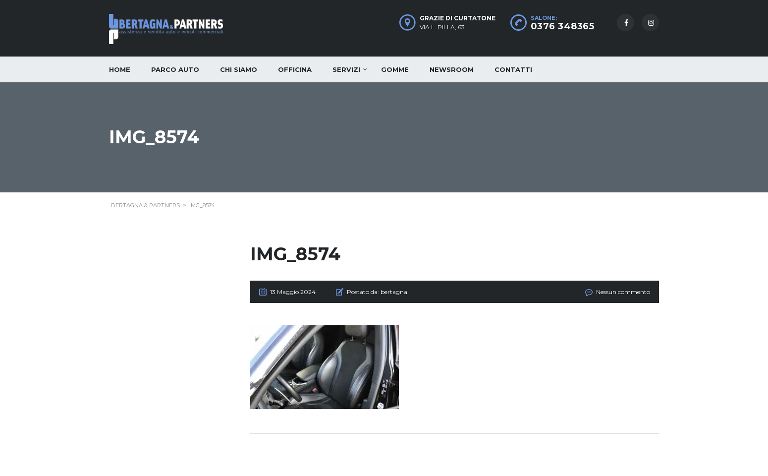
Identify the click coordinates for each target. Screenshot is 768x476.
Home (119, 69)
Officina (295, 69)
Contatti (513, 69)
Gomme (395, 69)
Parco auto (175, 69)
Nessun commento (623, 292)
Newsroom (452, 69)
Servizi (346, 69)
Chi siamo (238, 69)
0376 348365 (563, 26)
